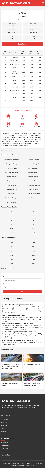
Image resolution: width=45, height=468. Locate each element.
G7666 (11, 255)
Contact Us (6, 463)
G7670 (11, 264)
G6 (11, 220)
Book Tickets (22, 44)
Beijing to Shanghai (33, 159)
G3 (33, 212)
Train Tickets (5, 446)
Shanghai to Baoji (11, 181)
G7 (33, 220)
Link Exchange (26, 463)
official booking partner (31, 317)
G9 (33, 224)
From (22, 279)
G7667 (33, 255)
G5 (33, 216)
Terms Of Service (37, 463)
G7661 (33, 242)
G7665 (33, 251)
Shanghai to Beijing (11, 164)
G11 (33, 229)
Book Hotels (4, 442)
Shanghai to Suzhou (11, 189)
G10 (11, 229)
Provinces (4, 425)
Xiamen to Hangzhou (11, 168)
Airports (3, 432)
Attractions (4, 422)
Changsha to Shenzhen (33, 193)
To (22, 286)
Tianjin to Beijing (11, 193)
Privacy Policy (16, 463)
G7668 (11, 259)
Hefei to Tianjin (33, 181)
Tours (2, 452)
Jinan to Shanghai (33, 164)
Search (22, 291)
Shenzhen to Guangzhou (11, 159)
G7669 (33, 259)
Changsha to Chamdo (33, 185)
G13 (33, 233)
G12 (11, 233)
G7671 (33, 264)
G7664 (11, 251)
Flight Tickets (5, 449)
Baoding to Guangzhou (11, 172)
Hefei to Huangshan (33, 198)
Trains (6, 150)
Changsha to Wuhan (33, 176)
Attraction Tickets (6, 455)
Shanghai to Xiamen (33, 172)
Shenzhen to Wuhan (11, 176)
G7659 (11, 242)
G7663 (33, 247)
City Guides (4, 419)
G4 (11, 216)
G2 (11, 212)
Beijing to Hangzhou (33, 168)
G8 (11, 224)
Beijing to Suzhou (11, 202)
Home (2, 150)
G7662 (11, 247)
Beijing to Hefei (33, 189)
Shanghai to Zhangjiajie (11, 198)
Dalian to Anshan (11, 185)
